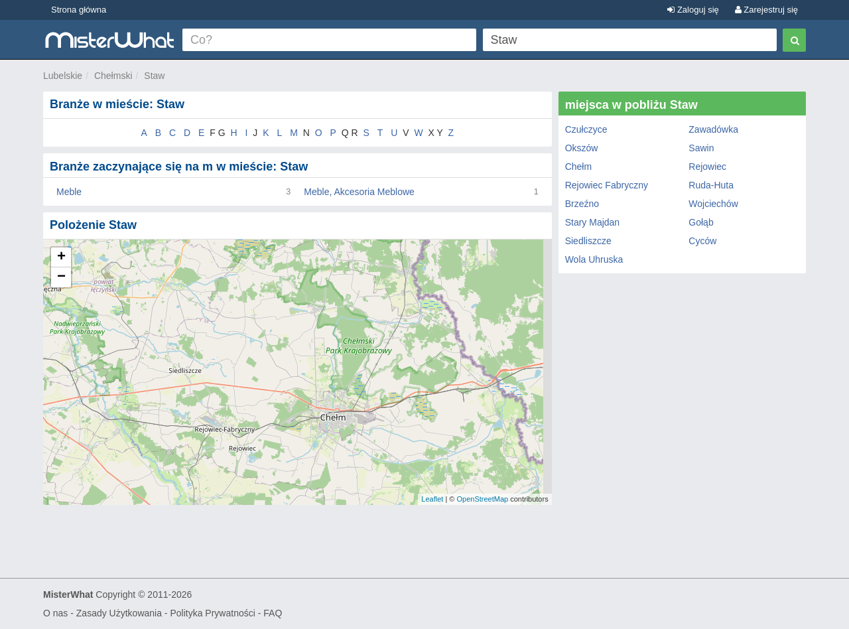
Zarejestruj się (766, 10)
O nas (55, 613)
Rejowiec (707, 166)
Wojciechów (713, 203)
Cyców (702, 241)
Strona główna (78, 10)
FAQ (272, 613)
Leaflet (432, 499)
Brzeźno (582, 203)
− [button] (61, 277)
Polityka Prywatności (212, 613)
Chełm (578, 166)
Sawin (701, 148)
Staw (154, 75)
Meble (69, 191)
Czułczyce (586, 129)
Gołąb (700, 222)
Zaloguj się (692, 10)
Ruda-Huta (711, 185)
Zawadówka (713, 129)
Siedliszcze (588, 241)
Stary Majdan (592, 222)
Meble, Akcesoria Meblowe (359, 191)
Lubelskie (62, 75)
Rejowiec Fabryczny (606, 185)
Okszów (581, 148)
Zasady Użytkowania (119, 613)
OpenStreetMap (482, 499)
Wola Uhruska (594, 259)
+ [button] (61, 257)
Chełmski (113, 75)
